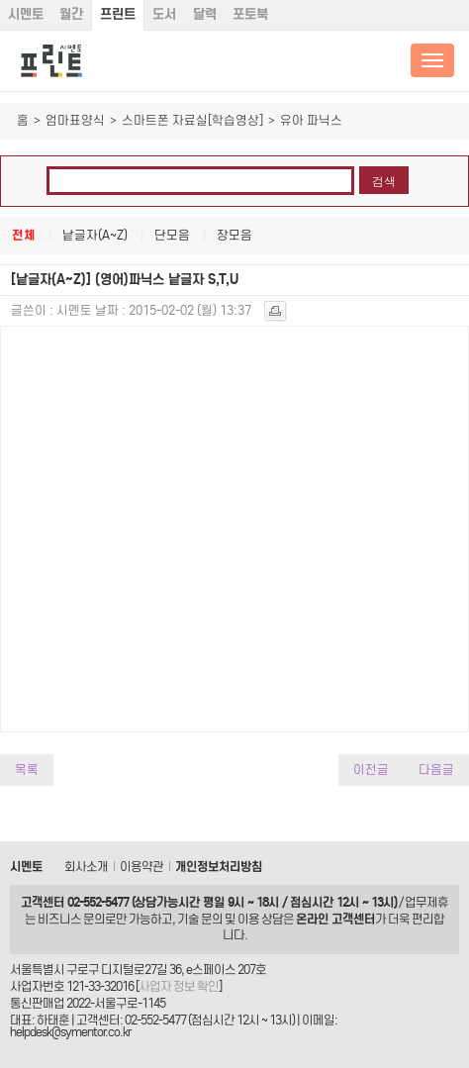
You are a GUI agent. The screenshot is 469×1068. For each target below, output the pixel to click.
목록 (27, 769)
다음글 (436, 769)
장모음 (234, 235)
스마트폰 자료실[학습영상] (192, 120)
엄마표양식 (75, 120)
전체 (24, 235)
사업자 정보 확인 (179, 986)
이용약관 (141, 866)
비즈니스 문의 (71, 919)
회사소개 (86, 866)
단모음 (172, 235)
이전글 (371, 769)
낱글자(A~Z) (95, 235)
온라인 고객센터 (335, 919)
